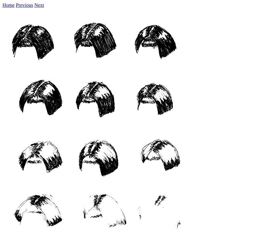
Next (39, 5)
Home (8, 5)
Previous (24, 5)
